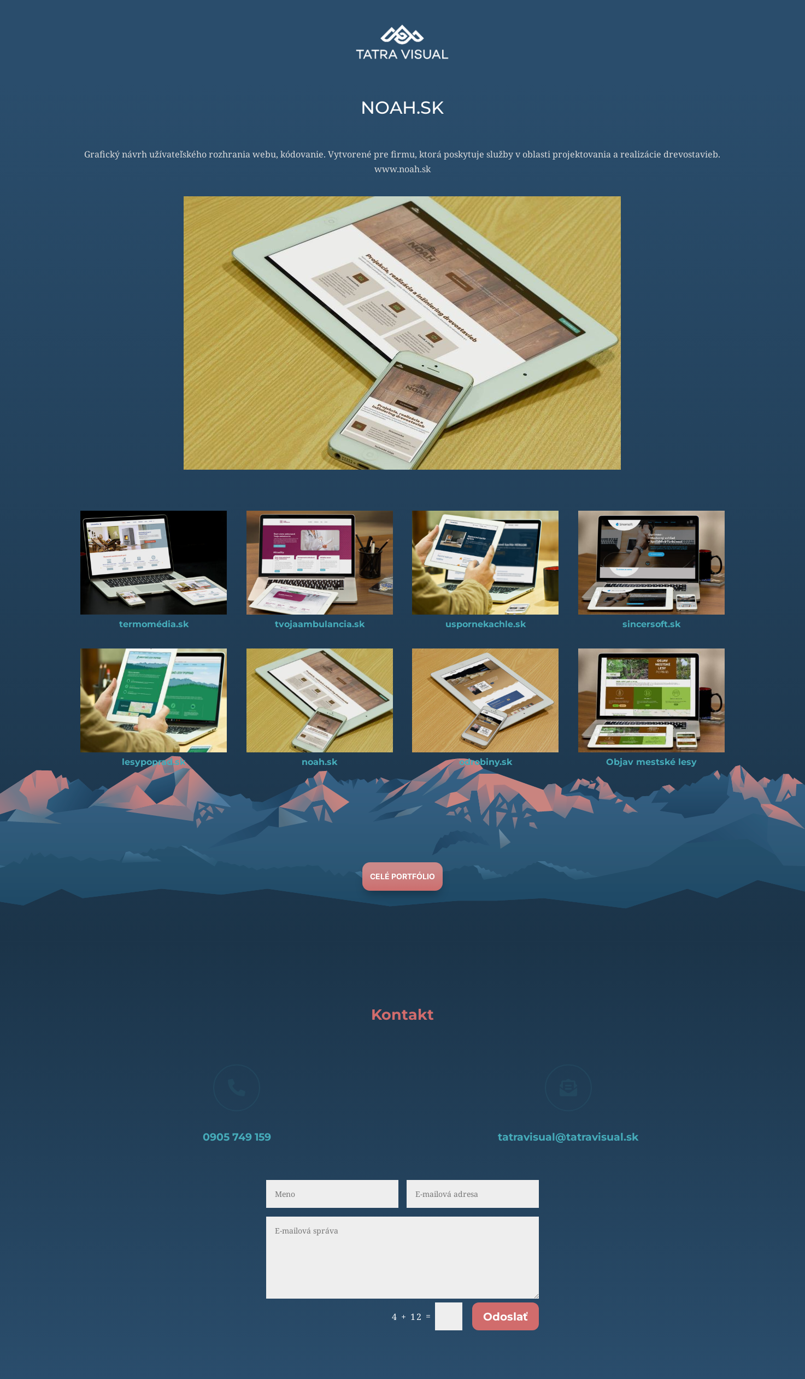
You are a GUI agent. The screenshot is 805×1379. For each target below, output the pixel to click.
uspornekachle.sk (485, 624)
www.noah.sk (402, 169)
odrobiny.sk (485, 762)
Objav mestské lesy (651, 762)
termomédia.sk (154, 624)
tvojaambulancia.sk (320, 624)
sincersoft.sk (651, 624)
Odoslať (505, 1316)
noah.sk (319, 762)
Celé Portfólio (402, 876)
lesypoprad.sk (153, 762)
